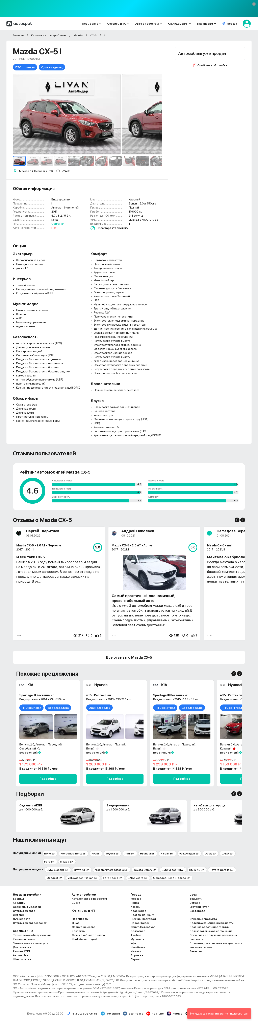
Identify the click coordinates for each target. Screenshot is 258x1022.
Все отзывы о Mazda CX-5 (129, 657)
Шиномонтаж (22, 959)
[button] (254, 4)
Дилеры (18, 914)
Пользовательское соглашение (210, 931)
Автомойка (20, 955)
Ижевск (136, 951)
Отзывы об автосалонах (30, 923)
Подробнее (48, 778)
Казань (135, 906)
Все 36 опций (95, 752)
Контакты (78, 931)
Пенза (135, 902)
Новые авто (90, 23)
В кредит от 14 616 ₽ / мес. (38, 768)
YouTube (155, 1014)
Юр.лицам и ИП (177, 23)
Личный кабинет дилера (88, 935)
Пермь (135, 959)
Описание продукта (203, 918)
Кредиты (19, 902)
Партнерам (205, 23)
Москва (136, 898)
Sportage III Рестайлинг (36, 695)
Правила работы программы (209, 927)
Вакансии (195, 951)
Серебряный (27, 748)
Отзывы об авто (24, 910)
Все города (197, 910)
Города (136, 894)
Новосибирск (140, 923)
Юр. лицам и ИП (83, 910)
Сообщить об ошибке (212, 65)
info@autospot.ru (141, 996)
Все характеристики (113, 228)
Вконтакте (133, 1014)
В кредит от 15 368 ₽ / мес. (105, 768)
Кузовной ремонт (25, 939)
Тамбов (136, 935)
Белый (90, 748)
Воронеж (137, 955)
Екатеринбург (199, 906)
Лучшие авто (21, 918)
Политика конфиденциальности (211, 923)
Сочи (193, 894)
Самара (194, 902)
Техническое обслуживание (32, 935)
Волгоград (138, 931)
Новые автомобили (27, 894)
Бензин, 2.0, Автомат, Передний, (40, 744)
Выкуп (76, 902)
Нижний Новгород (143, 918)
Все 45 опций (229, 752)
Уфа (133, 943)
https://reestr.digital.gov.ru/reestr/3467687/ (130, 992)
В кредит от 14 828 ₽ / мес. (172, 768)
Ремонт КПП (21, 951)
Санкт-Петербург (143, 927)
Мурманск (138, 939)
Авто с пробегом (147, 23)
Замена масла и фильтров (30, 943)
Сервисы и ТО (116, 23)
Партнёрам (80, 918)
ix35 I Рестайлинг (98, 695)
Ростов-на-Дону (142, 914)
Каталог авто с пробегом (89, 898)
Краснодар (138, 910)
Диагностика (22, 947)
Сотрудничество (84, 927)
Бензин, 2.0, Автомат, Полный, (106, 744)
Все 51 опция (162, 752)
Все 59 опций (28, 752)
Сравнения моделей (27, 906)
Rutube (174, 1014)
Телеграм (110, 1014)
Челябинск (138, 947)
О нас (75, 923)
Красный (225, 748)
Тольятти (195, 898)
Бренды (18, 898)
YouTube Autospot (84, 939)
